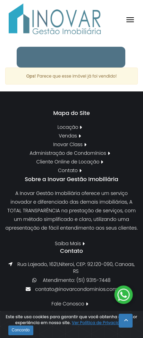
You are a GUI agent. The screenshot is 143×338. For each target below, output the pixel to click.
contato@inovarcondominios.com (76, 289)
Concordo (21, 330)
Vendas (70, 135)
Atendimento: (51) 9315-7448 (75, 280)
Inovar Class (69, 144)
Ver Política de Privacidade (100, 323)
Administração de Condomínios (70, 153)
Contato (70, 170)
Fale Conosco (69, 303)
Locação (70, 127)
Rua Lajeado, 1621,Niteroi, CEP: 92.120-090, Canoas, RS (76, 268)
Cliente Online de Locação (69, 161)
